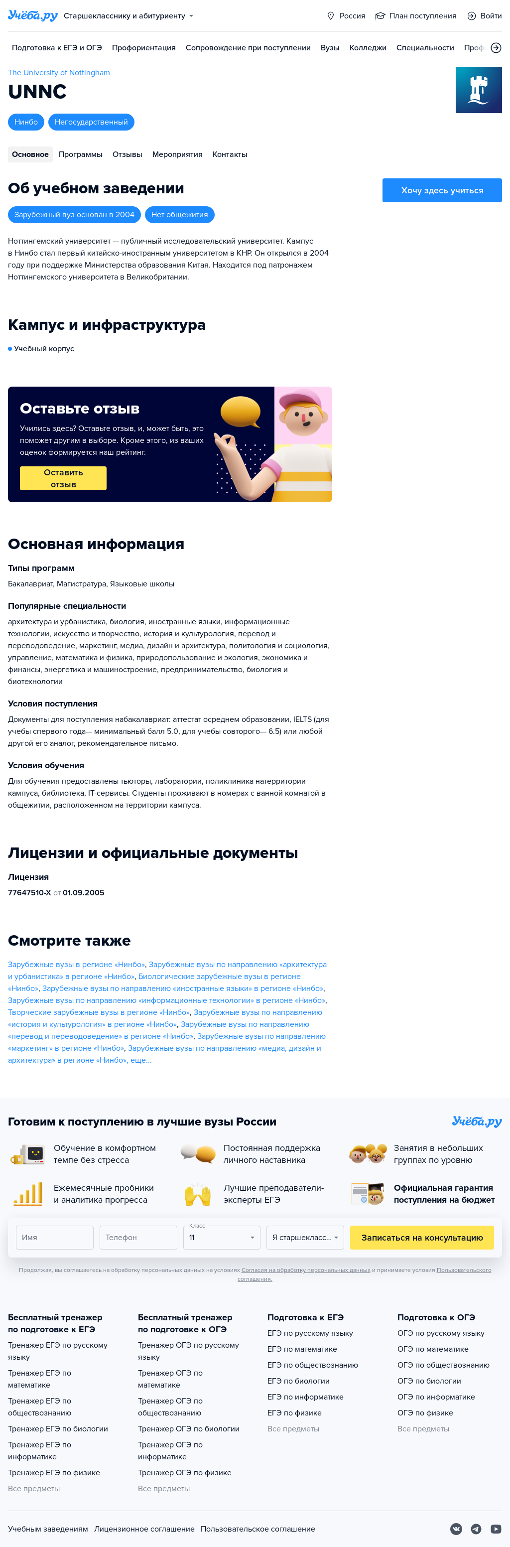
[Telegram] (476, 1529)
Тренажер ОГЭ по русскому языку (188, 1351)
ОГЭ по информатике (436, 1397)
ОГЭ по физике (425, 1413)
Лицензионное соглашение (144, 1529)
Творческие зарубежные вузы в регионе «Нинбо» (99, 1012)
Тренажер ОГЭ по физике (185, 1473)
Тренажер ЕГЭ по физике (54, 1473)
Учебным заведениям (48, 1529)
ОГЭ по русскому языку (441, 1333)
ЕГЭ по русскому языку (310, 1333)
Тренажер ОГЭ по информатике (170, 1451)
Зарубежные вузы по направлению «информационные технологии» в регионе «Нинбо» (166, 1000)
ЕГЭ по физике (294, 1413)
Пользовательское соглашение (258, 1529)
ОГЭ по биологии (429, 1381)
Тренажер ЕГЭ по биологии (58, 1429)
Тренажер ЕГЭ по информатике (39, 1451)
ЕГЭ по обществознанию (312, 1365)
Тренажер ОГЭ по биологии (189, 1429)
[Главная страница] (33, 16)
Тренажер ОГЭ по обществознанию (170, 1407)
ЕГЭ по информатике (305, 1397)
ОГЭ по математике (433, 1349)
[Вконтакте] (456, 1529)
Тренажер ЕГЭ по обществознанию (39, 1407)
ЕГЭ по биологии (298, 1381)
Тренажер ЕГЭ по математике (39, 1379)
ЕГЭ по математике (302, 1349)
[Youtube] (496, 1529)
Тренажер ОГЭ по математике (170, 1379)
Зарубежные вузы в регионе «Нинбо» (76, 965)
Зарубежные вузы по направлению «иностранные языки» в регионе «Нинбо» (182, 988)
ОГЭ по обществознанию (443, 1365)
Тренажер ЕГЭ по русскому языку (58, 1351)
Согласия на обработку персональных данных (306, 1269)
